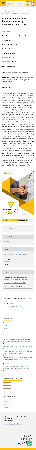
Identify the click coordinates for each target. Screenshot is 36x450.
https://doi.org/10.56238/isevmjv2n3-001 (18, 72)
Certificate (9, 228)
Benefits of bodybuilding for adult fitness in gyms (17, 346)
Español (5, 326)
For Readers (6, 401)
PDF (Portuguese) (20, 220)
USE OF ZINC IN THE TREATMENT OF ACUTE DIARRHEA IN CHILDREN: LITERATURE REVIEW (17, 360)
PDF (6, 220)
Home (4, 11)
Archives (10, 11)
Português (6, 328)
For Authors (6, 404)
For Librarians (7, 407)
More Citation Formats (13, 287)
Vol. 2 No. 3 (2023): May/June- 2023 (13, 13)
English (5, 323)
